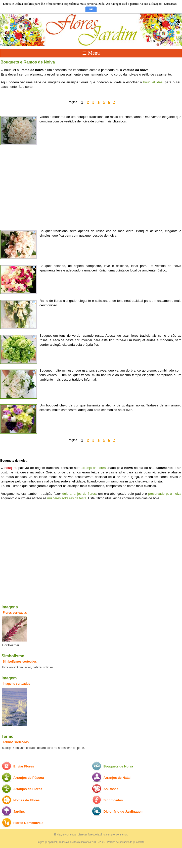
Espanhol (51, 842)
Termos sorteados (16, 742)
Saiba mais (170, 4)
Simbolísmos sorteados (20, 661)
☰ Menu (91, 53)
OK (91, 9)
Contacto (139, 842)
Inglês (41, 842)
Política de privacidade (119, 842)
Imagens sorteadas (16, 683)
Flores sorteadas (15, 612)
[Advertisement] (91, 186)
